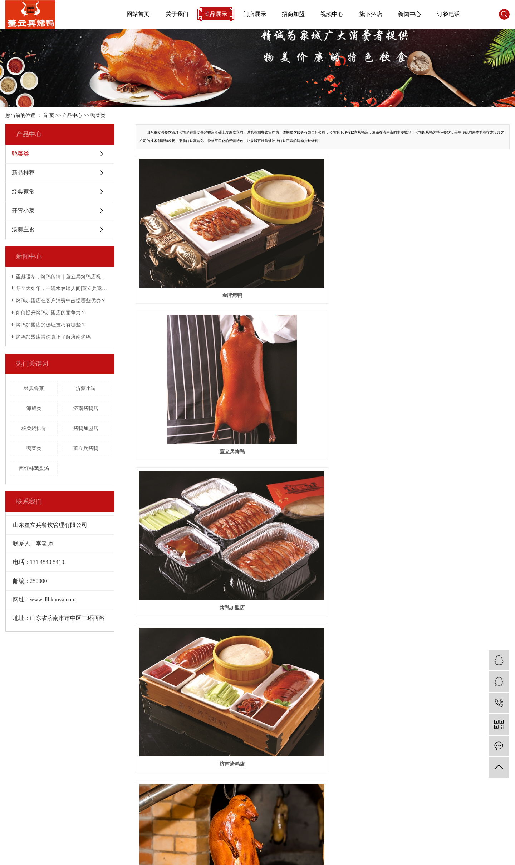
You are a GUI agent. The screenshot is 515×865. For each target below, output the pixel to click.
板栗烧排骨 (33, 428)
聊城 (448, 856)
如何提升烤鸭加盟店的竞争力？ (51, 312)
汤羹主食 (23, 229)
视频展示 (139, 734)
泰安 (437, 856)
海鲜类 (33, 408)
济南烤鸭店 (85, 408)
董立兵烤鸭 (85, 448)
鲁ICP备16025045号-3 (176, 856)
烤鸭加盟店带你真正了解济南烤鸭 (53, 337)
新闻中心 (409, 14)
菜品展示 (215, 14)
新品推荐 (23, 173)
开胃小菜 (23, 211)
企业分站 (15, 830)
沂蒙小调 (86, 388)
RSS (57, 830)
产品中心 (72, 115)
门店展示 (254, 14)
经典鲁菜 (34, 388)
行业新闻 (263, 744)
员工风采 (15, 774)
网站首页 (138, 14)
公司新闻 (263, 734)
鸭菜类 (98, 115)
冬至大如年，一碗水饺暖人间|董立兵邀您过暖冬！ (62, 288)
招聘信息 (15, 804)
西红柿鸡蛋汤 (34, 468)
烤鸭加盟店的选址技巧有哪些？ (51, 325)
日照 (482, 856)
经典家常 (23, 192)
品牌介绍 (15, 744)
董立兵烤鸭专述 (22, 754)
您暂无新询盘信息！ (101, 830)
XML (70, 830)
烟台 (460, 856)
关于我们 (177, 14)
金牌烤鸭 (194, 242)
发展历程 (15, 814)
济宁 (494, 856)
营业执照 (15, 784)
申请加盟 (201, 744)
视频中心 (331, 14)
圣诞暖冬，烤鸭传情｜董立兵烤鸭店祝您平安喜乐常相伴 (62, 276)
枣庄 (505, 856)
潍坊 (471, 856)
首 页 (48, 115)
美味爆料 (263, 754)
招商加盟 (293, 14)
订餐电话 (448, 14)
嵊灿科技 (240, 856)
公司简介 (15, 734)
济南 (414, 856)
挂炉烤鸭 (323, 345)
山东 (403, 856)
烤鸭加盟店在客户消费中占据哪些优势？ (61, 300)
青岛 (426, 856)
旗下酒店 (370, 14)
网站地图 (39, 830)
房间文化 (15, 794)
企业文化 (15, 764)
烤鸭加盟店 (85, 428)
